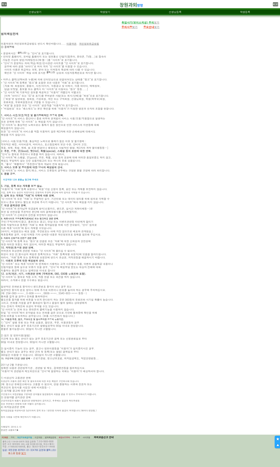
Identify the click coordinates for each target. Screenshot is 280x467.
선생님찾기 (35, 12)
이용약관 (71, 43)
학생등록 (245, 12)
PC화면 (5, 437)
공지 (12, 437)
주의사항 (76, 437)
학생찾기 (105, 12)
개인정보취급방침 (89, 43)
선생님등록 (175, 12)
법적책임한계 (50, 437)
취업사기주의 (64, 437)
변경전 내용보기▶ (10, 429)
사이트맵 (86, 437)
